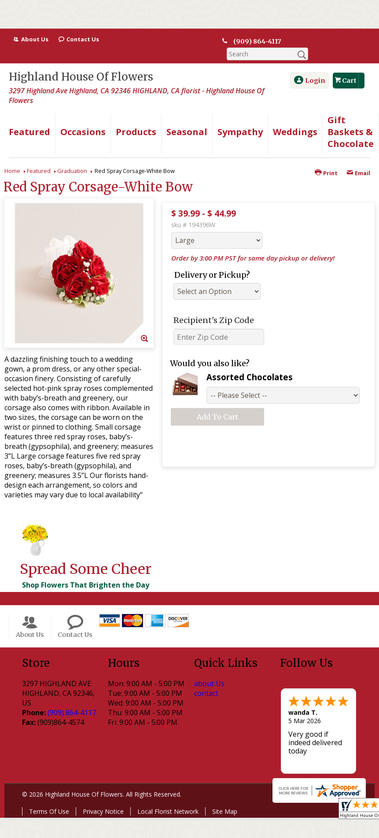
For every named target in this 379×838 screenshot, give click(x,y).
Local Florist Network (168, 798)
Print (326, 160)
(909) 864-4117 (257, 41)
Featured (39, 158)
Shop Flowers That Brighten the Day (85, 572)
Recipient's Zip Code (213, 307)
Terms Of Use (49, 798)
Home (12, 158)
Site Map (224, 798)
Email (358, 160)
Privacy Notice (103, 798)
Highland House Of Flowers (81, 64)
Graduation (72, 158)
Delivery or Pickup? (212, 262)
